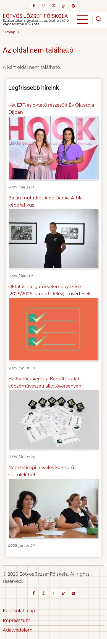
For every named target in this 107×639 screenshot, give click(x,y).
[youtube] (53, 6)
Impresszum (16, 620)
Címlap (9, 32)
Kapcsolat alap (19, 610)
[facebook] (34, 6)
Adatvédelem (18, 630)
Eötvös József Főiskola (35, 16)
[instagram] (44, 6)
